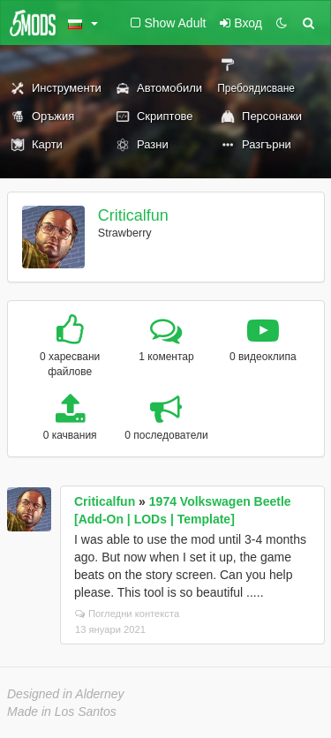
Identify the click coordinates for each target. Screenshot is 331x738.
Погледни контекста (127, 613)
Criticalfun (133, 215)
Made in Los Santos (62, 711)
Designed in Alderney (65, 694)
